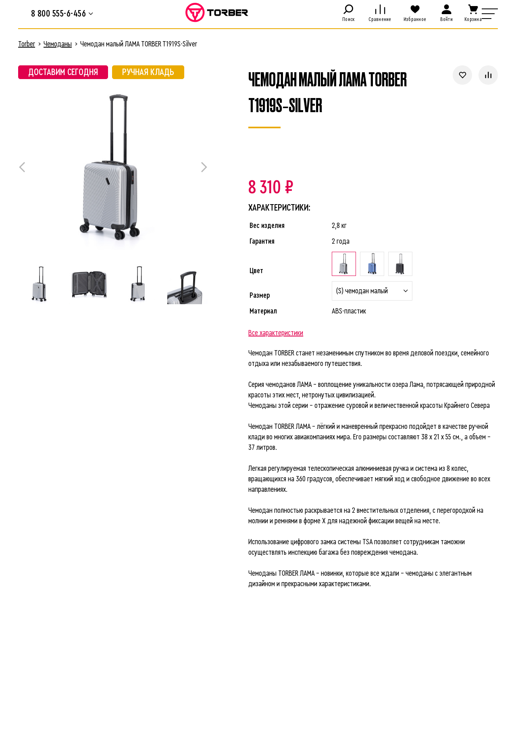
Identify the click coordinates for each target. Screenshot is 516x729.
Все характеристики (275, 333)
